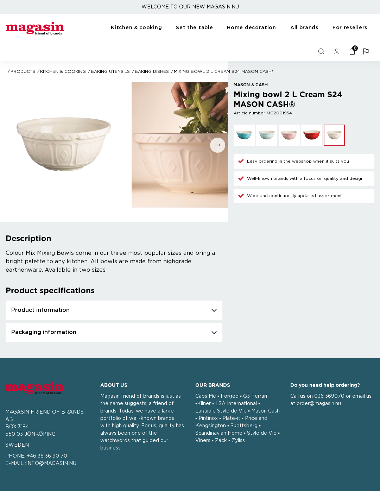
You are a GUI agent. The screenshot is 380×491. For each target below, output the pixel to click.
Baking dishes (152, 71)
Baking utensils (110, 71)
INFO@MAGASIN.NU (51, 463)
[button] (366, 51)
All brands (304, 27)
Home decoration (251, 27)
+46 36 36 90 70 (47, 456)
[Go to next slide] (217, 145)
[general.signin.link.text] (337, 51)
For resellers (349, 27)
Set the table (194, 27)
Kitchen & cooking (136, 27)
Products (23, 71)
